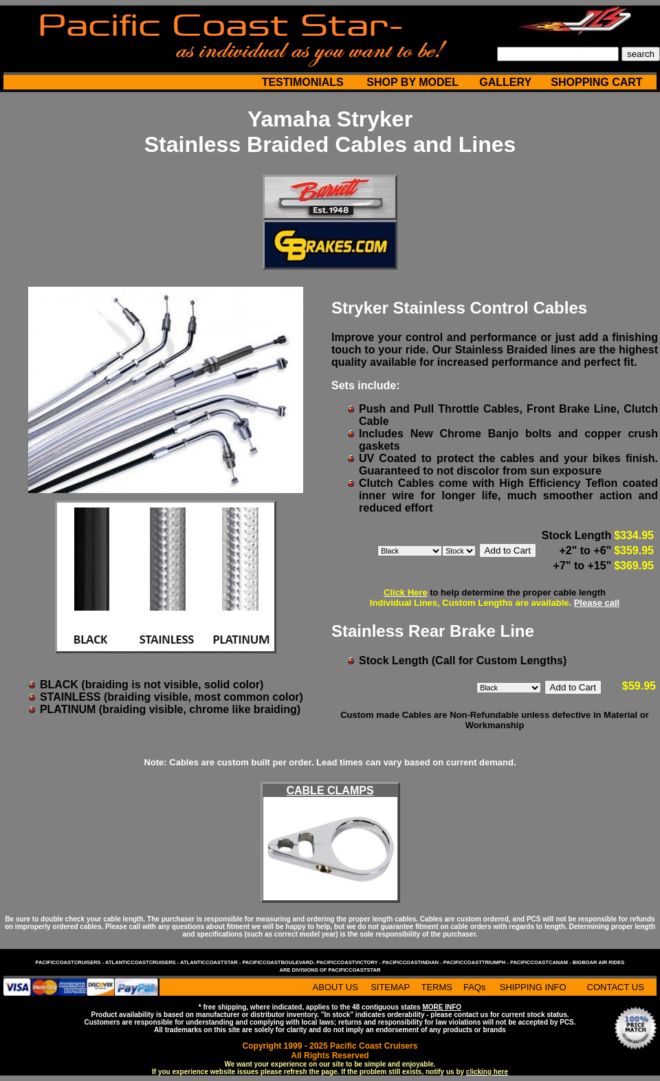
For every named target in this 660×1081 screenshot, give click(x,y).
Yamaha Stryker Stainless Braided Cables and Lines (330, 132)
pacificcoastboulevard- (279, 962)
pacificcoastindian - (412, 962)
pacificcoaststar (354, 970)
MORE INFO (441, 1007)
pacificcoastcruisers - (70, 962)
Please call (597, 603)
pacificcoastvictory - (349, 962)
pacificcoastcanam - (541, 962)
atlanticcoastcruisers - (142, 962)
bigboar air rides (599, 962)
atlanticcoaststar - (211, 962)
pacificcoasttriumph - (476, 962)
